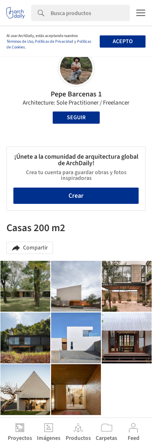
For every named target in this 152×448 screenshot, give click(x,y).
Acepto (123, 41)
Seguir (76, 118)
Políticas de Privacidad (54, 41)
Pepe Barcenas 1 (76, 94)
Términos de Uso (19, 41)
